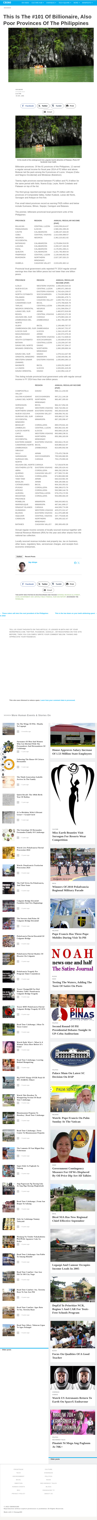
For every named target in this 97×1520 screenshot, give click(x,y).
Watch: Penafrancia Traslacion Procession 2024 (30, 867)
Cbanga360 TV (49, 1491)
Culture (55, 830)
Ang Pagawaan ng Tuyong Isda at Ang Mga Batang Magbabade (30, 1185)
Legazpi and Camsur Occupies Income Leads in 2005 (71, 1267)
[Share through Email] (48, 112)
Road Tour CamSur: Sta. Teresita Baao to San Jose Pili (31, 1291)
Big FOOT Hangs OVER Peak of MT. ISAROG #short (31, 1079)
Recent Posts (30, 557)
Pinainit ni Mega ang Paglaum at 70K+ (71, 1445)
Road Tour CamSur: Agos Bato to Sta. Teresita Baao (30, 1309)
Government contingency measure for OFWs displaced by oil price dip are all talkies (71, 1172)
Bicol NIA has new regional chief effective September (70, 1219)
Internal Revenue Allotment (68, 595)
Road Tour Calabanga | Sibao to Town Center (30, 1026)
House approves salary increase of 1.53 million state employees (72, 752)
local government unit (24, 597)
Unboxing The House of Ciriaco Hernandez (30, 761)
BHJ (18, 1491)
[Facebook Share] (28, 106)
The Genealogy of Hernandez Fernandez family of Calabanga (30, 832)
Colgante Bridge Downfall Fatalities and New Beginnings (30, 903)
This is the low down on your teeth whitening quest (76, 614)
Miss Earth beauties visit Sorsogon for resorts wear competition (69, 837)
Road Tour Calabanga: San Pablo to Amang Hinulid (31, 1256)
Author (19, 557)
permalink (19, 599)
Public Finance (46, 597)
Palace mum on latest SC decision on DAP (68, 1075)
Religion (55, 931)
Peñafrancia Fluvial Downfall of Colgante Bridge (30, 938)
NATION (37, 597)
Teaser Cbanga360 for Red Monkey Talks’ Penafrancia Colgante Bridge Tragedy (28, 992)
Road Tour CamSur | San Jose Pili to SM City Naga (29, 1274)
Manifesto (86, 3)
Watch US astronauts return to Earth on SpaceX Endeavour (72, 1400)
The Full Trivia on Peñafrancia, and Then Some (30, 885)
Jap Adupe (32, 562)
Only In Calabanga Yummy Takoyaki (28, 1221)
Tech (18, 1473)
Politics (55, 1023)
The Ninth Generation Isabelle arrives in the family (29, 779)
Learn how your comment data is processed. (58, 701)
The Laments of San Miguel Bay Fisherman (30, 1150)
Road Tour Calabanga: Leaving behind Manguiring (30, 1062)
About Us (48, 1494)
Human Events (18, 1487)
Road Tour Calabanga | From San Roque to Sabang (31, 1203)
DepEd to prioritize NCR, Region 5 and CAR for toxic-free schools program (70, 1309)
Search (85, 8)
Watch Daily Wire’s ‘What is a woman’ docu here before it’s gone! (30, 1045)
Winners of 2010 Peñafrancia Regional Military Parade (70, 889)
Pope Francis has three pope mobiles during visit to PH (70, 936)
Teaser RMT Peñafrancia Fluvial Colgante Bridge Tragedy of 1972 (31, 1009)
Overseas (50, 3)
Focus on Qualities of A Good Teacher (71, 1356)
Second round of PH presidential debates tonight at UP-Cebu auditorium (71, 1030)
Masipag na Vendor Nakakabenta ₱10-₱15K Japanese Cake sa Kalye (31, 1239)
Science (55, 1395)
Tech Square (64, 3)
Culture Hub (37, 3)
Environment (18, 1477)
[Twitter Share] (43, 106)
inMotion (18, 1484)
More (76, 3)
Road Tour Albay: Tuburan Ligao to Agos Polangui (31, 1327)
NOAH (54, 979)
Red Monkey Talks (58, 1440)
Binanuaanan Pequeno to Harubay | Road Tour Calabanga (30, 1115)
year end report (59, 597)
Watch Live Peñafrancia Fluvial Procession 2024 (30, 849)
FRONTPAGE (18, 1470)
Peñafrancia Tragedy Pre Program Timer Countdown (28, 973)
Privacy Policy (18, 1494)
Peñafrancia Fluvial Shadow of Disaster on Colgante (30, 956)
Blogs (54, 977)
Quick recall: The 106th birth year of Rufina (29, 796)
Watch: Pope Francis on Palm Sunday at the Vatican (71, 1120)
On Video (25, 3)
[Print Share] (70, 106)
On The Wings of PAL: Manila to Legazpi (30, 726)
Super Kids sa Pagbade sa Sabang (28, 1168)
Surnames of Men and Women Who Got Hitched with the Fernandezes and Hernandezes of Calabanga (31, 745)
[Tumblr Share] (57, 106)
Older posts (5, 1350)
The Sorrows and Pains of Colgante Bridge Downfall (28, 920)
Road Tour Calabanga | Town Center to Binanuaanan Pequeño (31, 1132)
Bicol (54, 884)
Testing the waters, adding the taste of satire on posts (72, 984)
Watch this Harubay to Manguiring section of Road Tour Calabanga (29, 1098)
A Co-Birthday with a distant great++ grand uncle (29, 814)
